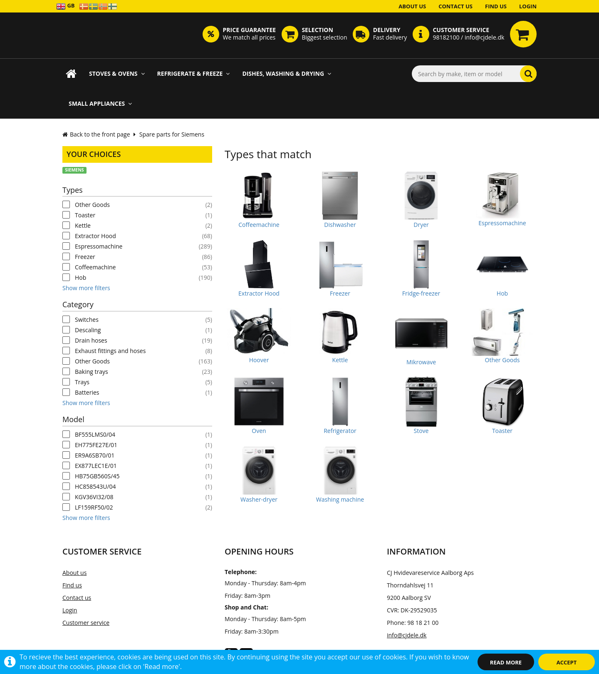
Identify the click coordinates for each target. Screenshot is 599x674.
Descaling (88, 330)
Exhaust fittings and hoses (110, 351)
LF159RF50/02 (94, 507)
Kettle (83, 225)
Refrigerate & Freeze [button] (193, 73)
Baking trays (91, 372)
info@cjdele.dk (406, 635)
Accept (567, 662)
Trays (82, 382)
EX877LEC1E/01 (96, 466)
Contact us (455, 6)
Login (528, 6)
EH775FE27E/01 (96, 445)
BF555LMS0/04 (95, 434)
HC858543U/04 (95, 486)
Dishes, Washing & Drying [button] (286, 73)
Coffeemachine (95, 267)
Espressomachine (98, 246)
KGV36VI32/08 (94, 497)
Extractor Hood (95, 236)
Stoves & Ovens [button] (117, 73)
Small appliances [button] (100, 103)
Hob (80, 277)
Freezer (85, 257)
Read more (506, 662)
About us (412, 6)
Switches (87, 319)
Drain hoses (91, 340)
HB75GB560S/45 (97, 476)
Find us (496, 6)
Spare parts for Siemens (171, 134)
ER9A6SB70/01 (94, 455)
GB (65, 6)
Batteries (87, 392)
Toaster (85, 215)
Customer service (85, 623)
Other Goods (92, 205)
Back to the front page (96, 134)
